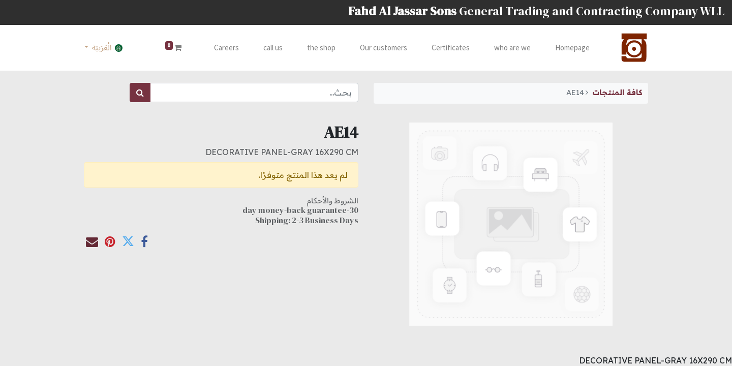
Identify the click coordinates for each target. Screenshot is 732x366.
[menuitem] (570, 48)
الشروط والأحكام (332, 200)
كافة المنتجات (617, 92)
